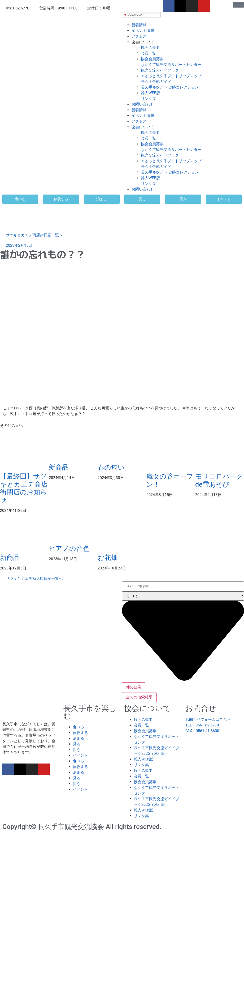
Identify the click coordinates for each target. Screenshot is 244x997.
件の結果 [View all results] (133, 687)
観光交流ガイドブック (160, 70)
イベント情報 (142, 30)
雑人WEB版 (150, 93)
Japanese (132, 15)
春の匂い (111, 467)
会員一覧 (148, 53)
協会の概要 (150, 47)
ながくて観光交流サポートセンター (171, 64)
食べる (78, 727)
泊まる (78, 738)
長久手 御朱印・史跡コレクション (170, 87)
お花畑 (108, 557)
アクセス (139, 36)
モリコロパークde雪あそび (219, 480)
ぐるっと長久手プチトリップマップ (171, 76)
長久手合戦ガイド (156, 81)
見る (76, 744)
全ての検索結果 (139, 697)
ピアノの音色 (69, 548)
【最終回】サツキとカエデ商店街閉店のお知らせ (24, 488)
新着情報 (139, 25)
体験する (80, 732)
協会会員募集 (152, 59)
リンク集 (148, 98)
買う (76, 749)
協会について (142, 42)
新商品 (59, 467)
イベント (80, 755)
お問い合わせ (142, 104)
